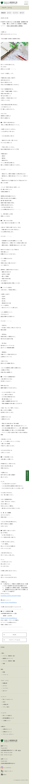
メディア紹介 (6, 707)
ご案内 (2, 653)
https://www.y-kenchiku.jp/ (9, 618)
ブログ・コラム (5, 680)
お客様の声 (5, 704)
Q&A (4, 702)
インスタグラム (7, 767)
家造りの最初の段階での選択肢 (15, 26)
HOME (2, 647)
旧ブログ (22, 12)
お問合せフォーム (7, 731)
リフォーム (5, 674)
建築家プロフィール (8, 658)
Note (4, 774)
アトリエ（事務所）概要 (9, 661)
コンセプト (3, 713)
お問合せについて (7, 729)
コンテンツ (3, 696)
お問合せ (3, 726)
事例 (2, 669)
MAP (19, 750)
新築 (4, 672)
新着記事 (3, 12)
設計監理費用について (8, 718)
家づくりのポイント (8, 699)
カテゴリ (9, 12)
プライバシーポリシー (8, 734)
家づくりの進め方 (7, 715)
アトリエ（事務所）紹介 (9, 656)
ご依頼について (7, 720)
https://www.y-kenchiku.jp (9, 602)
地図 (4, 663)
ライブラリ (15, 12)
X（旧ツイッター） (8, 771)
